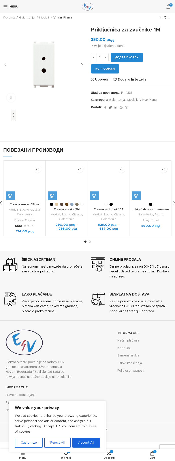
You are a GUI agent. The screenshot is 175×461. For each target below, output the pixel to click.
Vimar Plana (62, 17)
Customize (29, 442)
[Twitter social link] (110, 107)
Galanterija (27, 17)
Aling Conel (150, 197)
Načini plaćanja (128, 340)
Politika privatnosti (130, 370)
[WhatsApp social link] (121, 107)
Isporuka (123, 348)
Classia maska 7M (67, 209)
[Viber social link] (127, 107)
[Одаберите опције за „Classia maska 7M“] (52, 195)
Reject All (57, 442)
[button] (10, 195)
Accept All (86, 442)
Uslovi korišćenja (129, 363)
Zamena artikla (128, 355)
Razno (159, 192)
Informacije (128, 332)
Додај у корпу (126, 57)
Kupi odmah (105, 69)
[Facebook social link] (105, 107)
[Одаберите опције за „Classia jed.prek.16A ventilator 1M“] (94, 195)
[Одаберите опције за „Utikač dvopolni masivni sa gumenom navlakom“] (136, 173)
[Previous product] (160, 18)
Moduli (44, 17)
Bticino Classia (30, 209)
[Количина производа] (99, 57)
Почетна (9, 17)
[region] (57, 426)
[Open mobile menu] (11, 6)
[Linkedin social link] (116, 107)
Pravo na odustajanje (21, 395)
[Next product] (169, 18)
